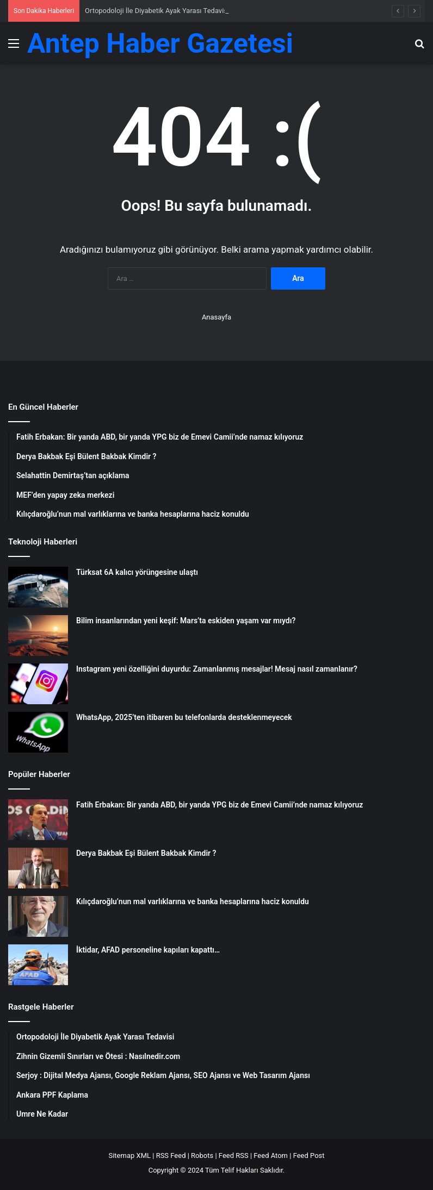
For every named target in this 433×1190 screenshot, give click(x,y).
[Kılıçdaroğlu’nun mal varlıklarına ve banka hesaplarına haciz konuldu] (38, 916)
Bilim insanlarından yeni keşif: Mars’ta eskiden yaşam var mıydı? (185, 620)
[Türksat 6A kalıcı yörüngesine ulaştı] (38, 587)
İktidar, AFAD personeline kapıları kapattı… (148, 949)
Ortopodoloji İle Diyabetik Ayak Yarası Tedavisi (157, 11)
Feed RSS (234, 1155)
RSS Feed (171, 1155)
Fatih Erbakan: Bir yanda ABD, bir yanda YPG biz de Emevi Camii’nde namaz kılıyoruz (219, 804)
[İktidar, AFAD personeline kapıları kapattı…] (38, 964)
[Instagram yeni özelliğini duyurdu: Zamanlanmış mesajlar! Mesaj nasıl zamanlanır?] (38, 683)
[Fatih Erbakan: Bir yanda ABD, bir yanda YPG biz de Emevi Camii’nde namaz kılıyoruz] (38, 819)
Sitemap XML (129, 1155)
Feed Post (309, 1155)
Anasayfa (216, 317)
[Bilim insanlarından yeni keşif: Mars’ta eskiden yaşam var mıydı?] (38, 635)
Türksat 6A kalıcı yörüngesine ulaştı (137, 572)
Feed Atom (270, 1155)
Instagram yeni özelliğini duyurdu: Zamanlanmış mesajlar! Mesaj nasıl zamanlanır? (216, 669)
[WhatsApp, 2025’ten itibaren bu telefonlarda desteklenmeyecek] (38, 732)
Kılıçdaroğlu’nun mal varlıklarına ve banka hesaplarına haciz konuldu (192, 901)
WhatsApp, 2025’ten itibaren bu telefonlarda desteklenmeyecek (184, 717)
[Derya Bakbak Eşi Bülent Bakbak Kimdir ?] (38, 868)
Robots (202, 1155)
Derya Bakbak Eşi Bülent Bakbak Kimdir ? (146, 853)
